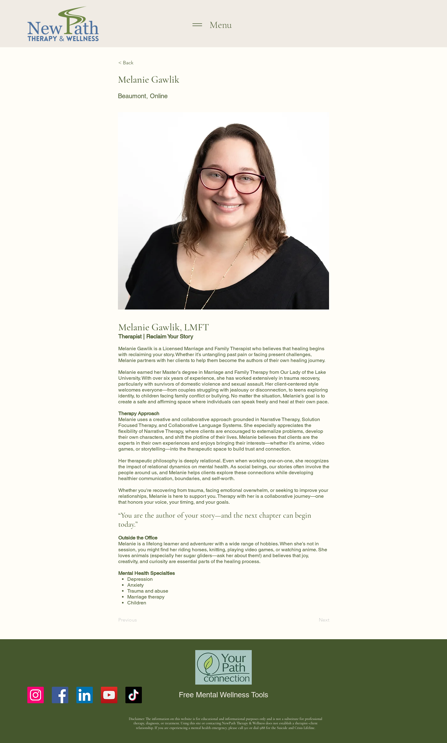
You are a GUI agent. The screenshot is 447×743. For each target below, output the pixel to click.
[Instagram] (35, 695)
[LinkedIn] (84, 695)
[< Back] (138, 63)
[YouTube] (109, 695)
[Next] (313, 620)
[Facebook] (60, 695)
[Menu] (194, 24)
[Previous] (138, 620)
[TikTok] (133, 695)
